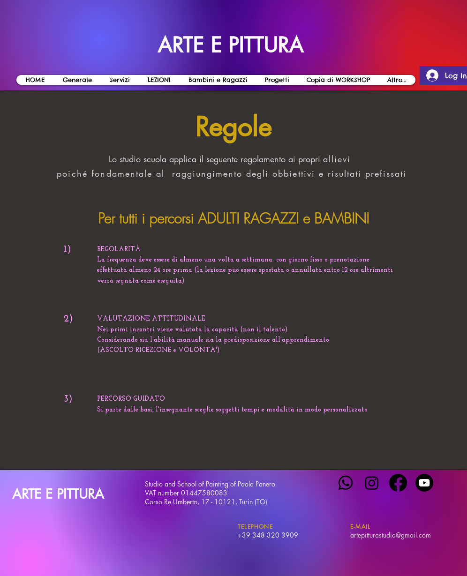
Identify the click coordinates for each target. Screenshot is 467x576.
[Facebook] (398, 483)
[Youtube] (424, 483)
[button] (158, 79)
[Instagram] (372, 483)
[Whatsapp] (345, 483)
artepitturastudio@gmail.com (390, 535)
